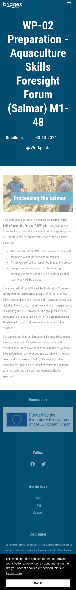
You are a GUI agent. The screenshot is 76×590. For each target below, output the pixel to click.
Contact (38, 512)
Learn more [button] (14, 573)
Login (38, 498)
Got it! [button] (38, 583)
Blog (38, 505)
